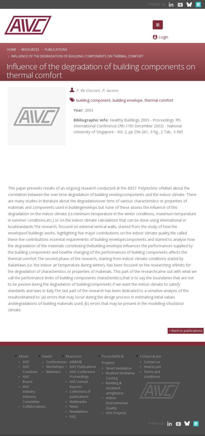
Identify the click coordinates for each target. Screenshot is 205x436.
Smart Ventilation (119, 368)
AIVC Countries (30, 369)
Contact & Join (150, 356)
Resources (30, 49)
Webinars (53, 372)
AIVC (26, 362)
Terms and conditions (152, 374)
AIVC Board (27, 379)
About (23, 356)
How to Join (152, 366)
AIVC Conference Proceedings (82, 374)
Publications (56, 49)
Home (11, 49)
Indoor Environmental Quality (117, 403)
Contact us (152, 362)
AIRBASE (76, 362)
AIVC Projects (116, 413)
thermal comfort (159, 100)
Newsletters (79, 411)
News (74, 406)
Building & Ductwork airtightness (115, 388)
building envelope (128, 100)
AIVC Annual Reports (79, 384)
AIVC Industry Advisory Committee (31, 394)
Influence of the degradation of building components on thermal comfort (77, 56)
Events (47, 356)
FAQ (73, 416)
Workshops (55, 366)
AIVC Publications (83, 366)
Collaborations (34, 406)
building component (93, 100)
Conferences (55, 362)
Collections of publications (80, 394)
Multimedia (78, 401)
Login (163, 37)
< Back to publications (185, 330)
